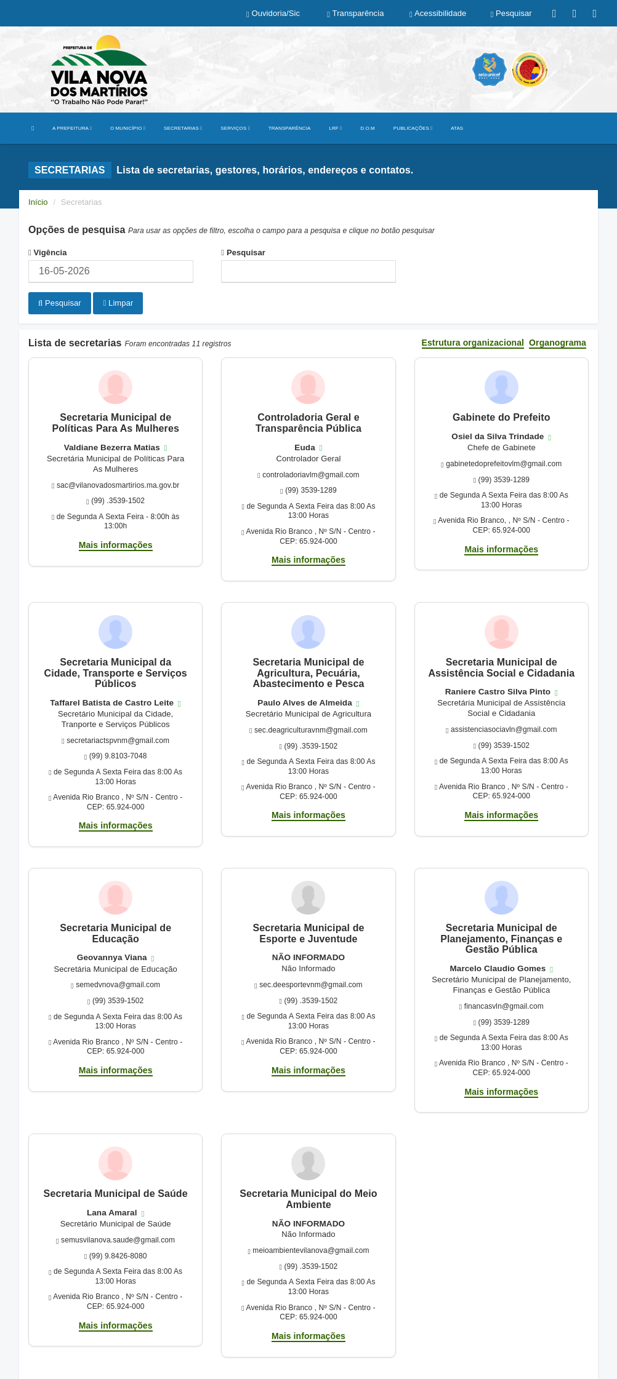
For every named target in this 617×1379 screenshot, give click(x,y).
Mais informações (116, 545)
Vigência (47, 252)
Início (38, 202)
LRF (335, 128)
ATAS (457, 128)
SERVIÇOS (234, 128)
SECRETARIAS (183, 128)
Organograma (557, 343)
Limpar (118, 303)
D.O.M (367, 128)
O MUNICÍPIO (127, 128)
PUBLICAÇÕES (412, 128)
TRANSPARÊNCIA (289, 128)
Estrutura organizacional (473, 343)
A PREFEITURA (72, 128)
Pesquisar (243, 252)
